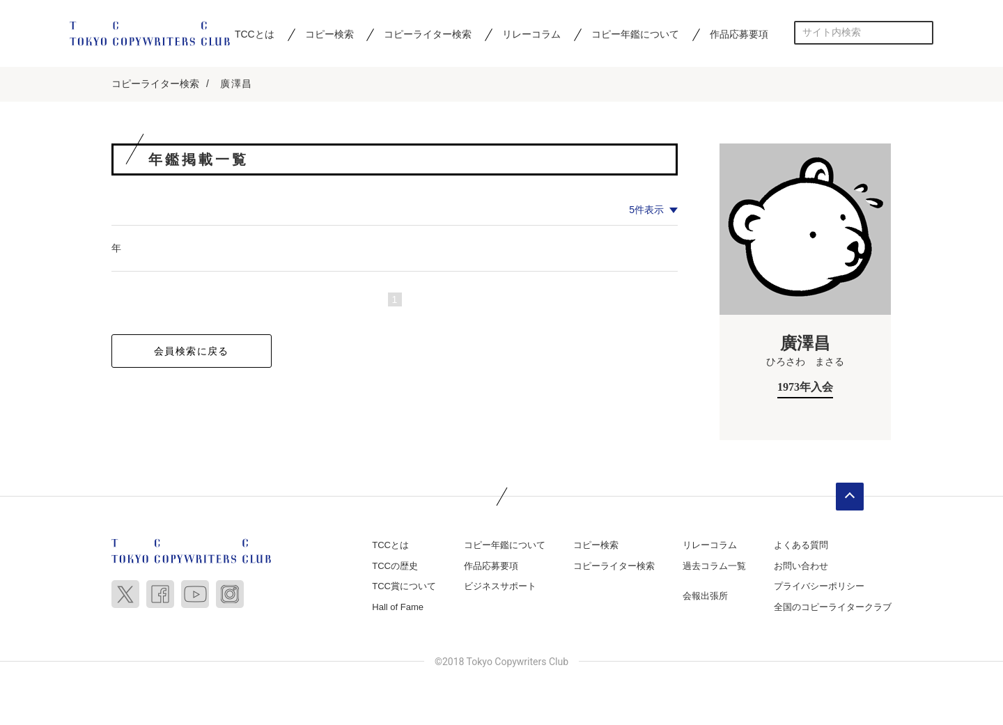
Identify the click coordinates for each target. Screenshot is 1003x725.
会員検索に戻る (191, 351)
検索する (921, 32)
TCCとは (254, 34)
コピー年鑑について (635, 34)
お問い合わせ (801, 566)
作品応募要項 (739, 34)
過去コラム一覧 (714, 566)
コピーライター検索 (428, 34)
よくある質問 (801, 545)
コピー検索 (329, 34)
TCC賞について (404, 586)
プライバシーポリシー (819, 586)
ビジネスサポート (500, 586)
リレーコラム (531, 34)
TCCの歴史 (395, 566)
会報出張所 (705, 596)
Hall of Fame (397, 607)
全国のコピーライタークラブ (833, 607)
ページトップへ (850, 496)
